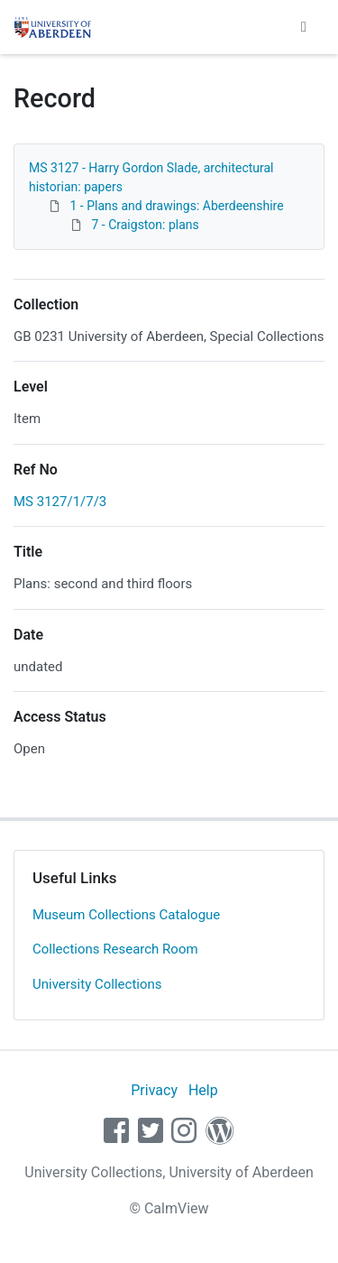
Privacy (154, 1090)
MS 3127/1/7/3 (60, 501)
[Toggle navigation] (304, 27)
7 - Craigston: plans (144, 224)
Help (203, 1090)
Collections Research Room (115, 949)
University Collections (97, 984)
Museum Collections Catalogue (126, 915)
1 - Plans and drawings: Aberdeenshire (176, 205)
